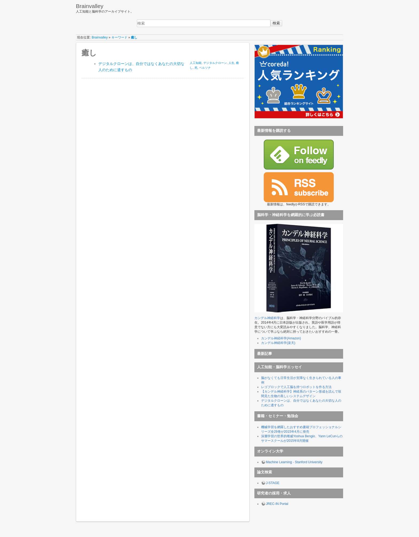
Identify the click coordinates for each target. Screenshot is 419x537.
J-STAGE (273, 483)
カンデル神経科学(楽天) (278, 343)
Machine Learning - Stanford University (294, 462)
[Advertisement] (122, 111)
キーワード (119, 37)
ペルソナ (205, 67)
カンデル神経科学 (267, 318)
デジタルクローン (215, 62)
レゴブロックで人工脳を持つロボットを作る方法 (296, 387)
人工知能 (195, 62)
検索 (276, 23)
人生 (231, 62)
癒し (134, 37)
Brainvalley (100, 37)
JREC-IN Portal (277, 504)
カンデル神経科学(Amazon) (281, 338)
